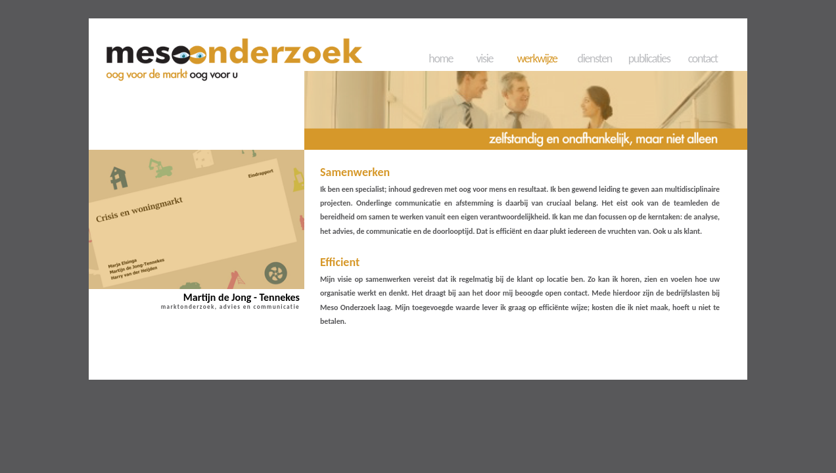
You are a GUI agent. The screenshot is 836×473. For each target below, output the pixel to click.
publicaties (649, 58)
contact (703, 58)
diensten (595, 58)
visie (484, 58)
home (441, 58)
